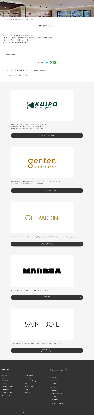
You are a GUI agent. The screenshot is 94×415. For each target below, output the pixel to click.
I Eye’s (4, 378)
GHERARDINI (6, 389)
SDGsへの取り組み (57, 393)
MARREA (27, 392)
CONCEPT (54, 377)
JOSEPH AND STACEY (32, 386)
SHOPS (53, 384)
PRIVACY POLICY (57, 403)
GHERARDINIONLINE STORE (61, 244)
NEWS (53, 387)
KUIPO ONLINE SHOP (59, 135)
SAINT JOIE (6, 395)
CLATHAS (28, 378)
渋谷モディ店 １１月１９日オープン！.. (21, 75)
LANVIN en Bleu (7, 386)
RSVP (26, 389)
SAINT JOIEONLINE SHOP (61, 350)
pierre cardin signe (31, 381)
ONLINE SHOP (56, 370)
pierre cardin (29, 375)
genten (4, 375)
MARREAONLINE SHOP (61, 297)
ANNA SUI (5, 381)
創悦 (26, 383)
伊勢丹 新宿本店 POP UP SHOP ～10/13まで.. (25, 70)
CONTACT (54, 400)
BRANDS (5, 369)
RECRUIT (54, 396)
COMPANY (55, 390)
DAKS (4, 383)
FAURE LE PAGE (7, 392)
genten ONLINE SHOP (59, 190)
